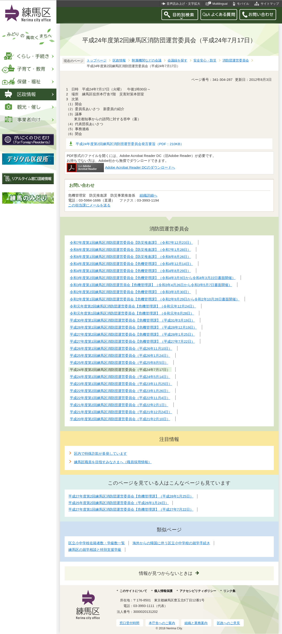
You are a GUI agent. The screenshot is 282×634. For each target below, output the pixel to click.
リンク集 (229, 591)
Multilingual (219, 3)
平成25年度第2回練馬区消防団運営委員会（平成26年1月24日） (118, 503)
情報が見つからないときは (165, 573)
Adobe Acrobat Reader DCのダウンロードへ (121, 167)
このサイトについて (133, 591)
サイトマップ (270, 3)
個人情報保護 (163, 591)
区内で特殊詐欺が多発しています (100, 453)
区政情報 (119, 60)
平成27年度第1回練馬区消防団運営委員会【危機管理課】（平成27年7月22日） (130, 509)
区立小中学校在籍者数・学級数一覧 (96, 543)
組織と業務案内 (196, 623)
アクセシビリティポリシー (198, 591)
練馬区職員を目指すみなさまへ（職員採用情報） (113, 462)
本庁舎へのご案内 (162, 623)
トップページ (96, 60)
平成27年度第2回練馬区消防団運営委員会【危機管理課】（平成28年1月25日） (130, 496)
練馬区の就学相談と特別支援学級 (94, 550)
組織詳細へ (148, 195)
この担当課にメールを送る (89, 205)
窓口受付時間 (129, 623)
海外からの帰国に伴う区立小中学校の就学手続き (171, 543)
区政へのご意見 (228, 623)
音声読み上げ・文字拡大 (183, 3)
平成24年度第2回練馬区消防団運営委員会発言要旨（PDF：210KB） (130, 144)
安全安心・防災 (204, 60)
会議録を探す (177, 60)
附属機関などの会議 (146, 60)
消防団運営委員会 (236, 60)
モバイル (243, 3)
